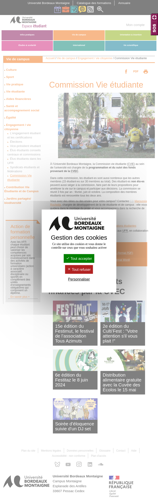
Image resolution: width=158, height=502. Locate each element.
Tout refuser (79, 269)
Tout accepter (79, 259)
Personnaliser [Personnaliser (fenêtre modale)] (79, 279)
